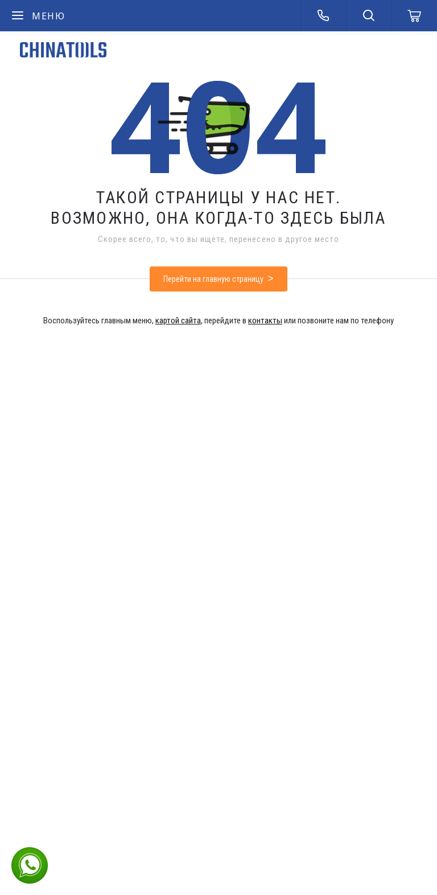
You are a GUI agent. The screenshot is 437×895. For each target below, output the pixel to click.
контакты (265, 320)
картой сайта (178, 320)
